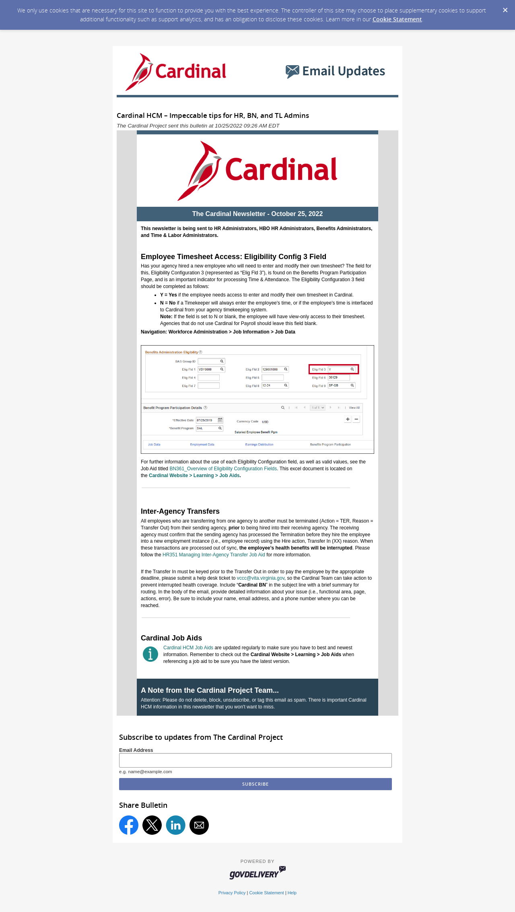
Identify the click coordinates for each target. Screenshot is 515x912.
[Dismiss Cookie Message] (505, 7)
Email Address (136, 750)
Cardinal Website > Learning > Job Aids (194, 475)
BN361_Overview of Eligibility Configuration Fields (223, 468)
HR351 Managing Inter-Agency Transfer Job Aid (214, 555)
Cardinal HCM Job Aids (188, 648)
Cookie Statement (397, 19)
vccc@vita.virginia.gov (260, 578)
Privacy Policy (232, 892)
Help (292, 892)
